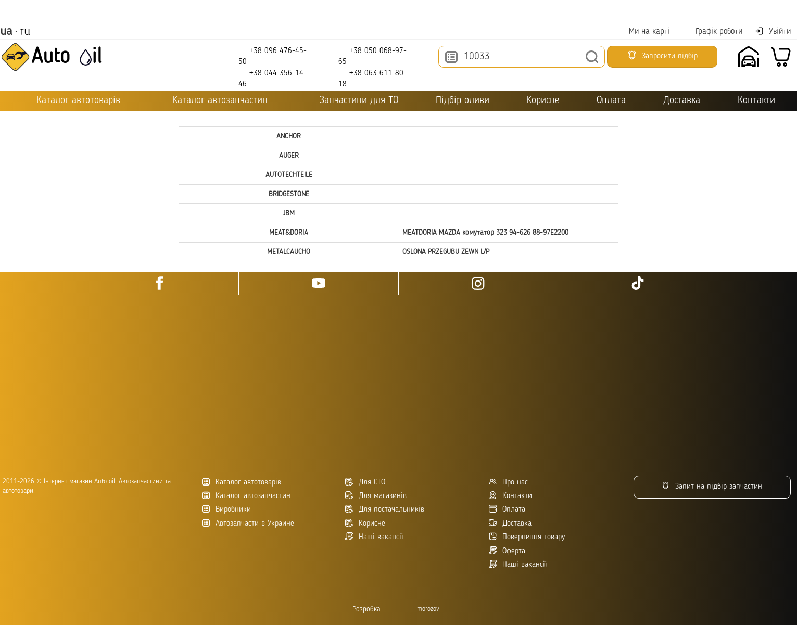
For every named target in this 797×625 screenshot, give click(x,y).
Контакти (756, 101)
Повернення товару (527, 536)
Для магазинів (376, 495)
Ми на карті (643, 31)
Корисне (542, 101)
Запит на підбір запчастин (712, 486)
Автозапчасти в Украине (248, 523)
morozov (428, 609)
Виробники (226, 509)
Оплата (611, 101)
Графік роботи (712, 31)
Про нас (508, 482)
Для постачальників (384, 509)
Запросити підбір (662, 55)
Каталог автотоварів (241, 482)
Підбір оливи (462, 101)
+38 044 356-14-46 (272, 78)
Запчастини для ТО (351, 100)
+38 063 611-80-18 (372, 78)
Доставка (681, 101)
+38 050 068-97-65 (372, 56)
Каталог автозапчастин (246, 495)
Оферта (507, 550)
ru (25, 31)
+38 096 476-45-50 (272, 56)
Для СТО (365, 482)
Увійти (773, 31)
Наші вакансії (518, 564)
